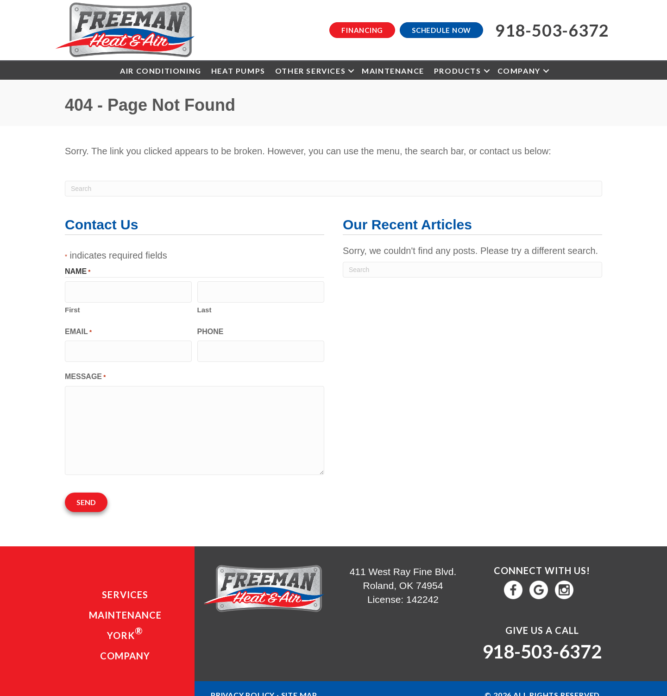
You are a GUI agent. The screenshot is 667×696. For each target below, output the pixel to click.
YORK (125, 623)
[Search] (333, 188)
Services (125, 584)
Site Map (299, 684)
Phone (210, 328)
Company (519, 70)
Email (78, 328)
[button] (351, 71)
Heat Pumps (238, 70)
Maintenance (393, 70)
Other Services (310, 70)
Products (457, 70)
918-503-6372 (542, 641)
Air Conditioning (160, 70)
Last (204, 306)
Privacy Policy (243, 684)
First (72, 306)
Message (85, 371)
